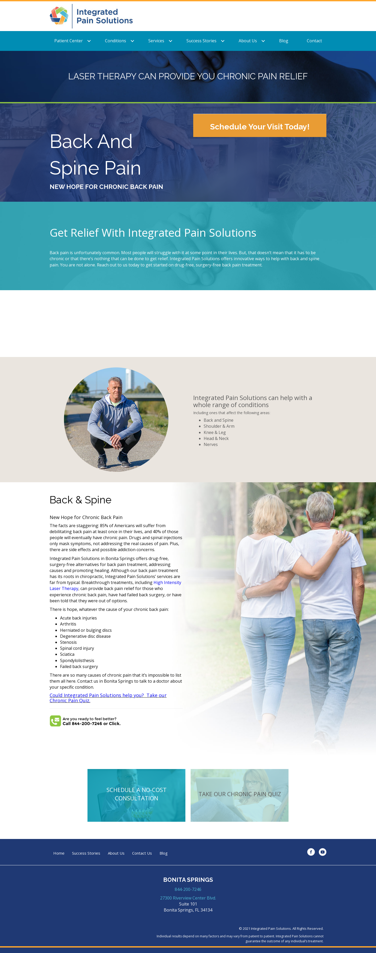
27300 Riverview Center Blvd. (188, 898)
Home (58, 853)
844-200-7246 (188, 889)
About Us (248, 41)
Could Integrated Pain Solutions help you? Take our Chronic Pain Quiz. (108, 698)
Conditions (115, 41)
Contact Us (142, 853)
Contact (314, 41)
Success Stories (201, 41)
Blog (283, 41)
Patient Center (68, 41)
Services (156, 41)
